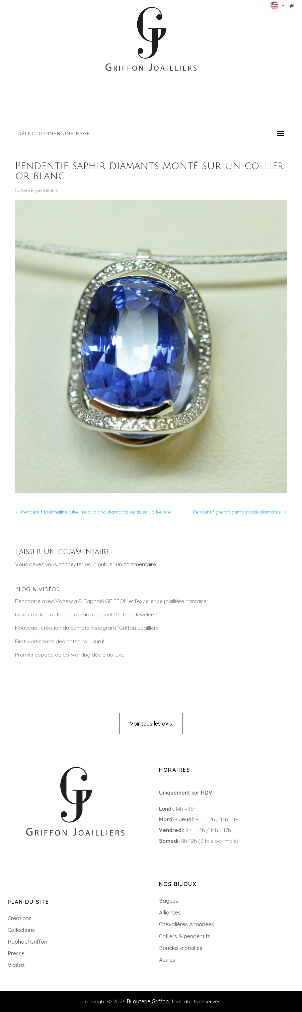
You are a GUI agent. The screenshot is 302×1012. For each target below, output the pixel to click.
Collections (21, 930)
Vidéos (16, 965)
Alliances (170, 912)
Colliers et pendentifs (36, 190)
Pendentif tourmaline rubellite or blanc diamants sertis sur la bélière (93, 512)
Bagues (168, 900)
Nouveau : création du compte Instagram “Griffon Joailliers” (87, 627)
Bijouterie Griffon (148, 1001)
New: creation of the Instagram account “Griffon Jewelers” (86, 614)
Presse (16, 953)
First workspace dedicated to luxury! (59, 641)
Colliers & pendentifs (184, 936)
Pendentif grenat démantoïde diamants (240, 512)
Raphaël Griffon (27, 941)
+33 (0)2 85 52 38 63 (33, 848)
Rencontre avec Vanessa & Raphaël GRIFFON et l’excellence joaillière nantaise (111, 601)
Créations (19, 918)
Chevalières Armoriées (186, 924)
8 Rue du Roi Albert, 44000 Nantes (50, 859)
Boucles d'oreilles (180, 948)
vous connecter (64, 564)
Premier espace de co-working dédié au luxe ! (71, 654)
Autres (167, 959)
